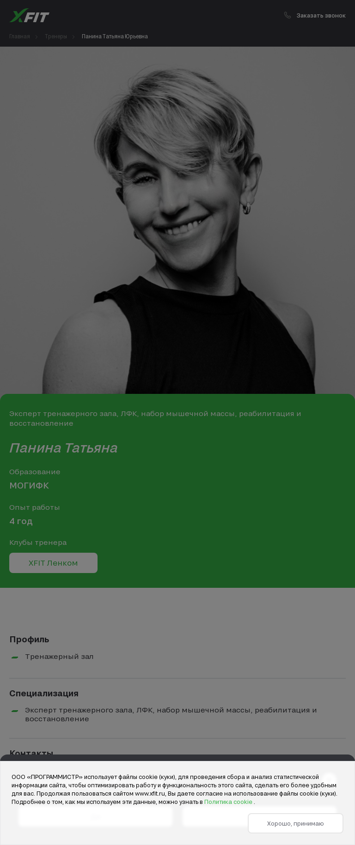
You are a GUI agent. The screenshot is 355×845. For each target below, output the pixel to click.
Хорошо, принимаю (295, 823)
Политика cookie (229, 801)
